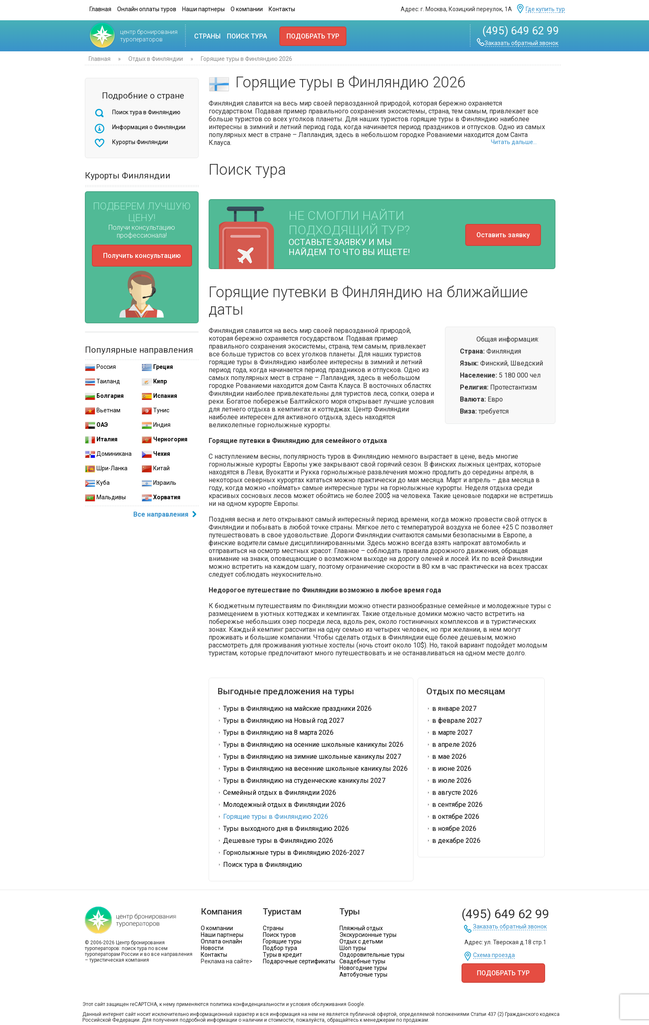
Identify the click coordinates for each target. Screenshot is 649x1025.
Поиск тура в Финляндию (146, 112)
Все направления (166, 515)
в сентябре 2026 (454, 804)
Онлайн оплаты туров (146, 9)
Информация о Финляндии (148, 127)
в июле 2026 (448, 780)
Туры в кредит (282, 954)
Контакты (282, 9)
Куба (97, 482)
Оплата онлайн (221, 941)
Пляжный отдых (361, 928)
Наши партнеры (203, 9)
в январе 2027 (451, 708)
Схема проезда (494, 955)
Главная (100, 9)
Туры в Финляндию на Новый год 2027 (280, 720)
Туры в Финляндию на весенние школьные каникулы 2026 (312, 768)
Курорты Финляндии (140, 142)
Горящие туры (282, 941)
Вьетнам (102, 410)
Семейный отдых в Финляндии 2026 (276, 792)
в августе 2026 (452, 792)
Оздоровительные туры (371, 954)
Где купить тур (545, 9)
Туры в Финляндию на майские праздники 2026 (294, 708)
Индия (156, 424)
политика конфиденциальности (247, 1004)
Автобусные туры (363, 974)
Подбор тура (280, 948)
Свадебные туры (362, 961)
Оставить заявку (503, 235)
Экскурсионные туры (368, 934)
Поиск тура (247, 36)
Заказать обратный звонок (521, 43)
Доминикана (108, 453)
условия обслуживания (318, 1004)
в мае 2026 (446, 756)
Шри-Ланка (106, 468)
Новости (212, 948)
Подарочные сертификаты (299, 961)
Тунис (155, 410)
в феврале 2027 (454, 720)
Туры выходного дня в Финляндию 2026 (283, 829)
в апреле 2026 (451, 744)
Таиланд (102, 381)
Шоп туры (352, 948)
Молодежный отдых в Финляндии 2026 (281, 804)
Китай (156, 468)
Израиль (159, 482)
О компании (247, 9)
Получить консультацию (142, 256)
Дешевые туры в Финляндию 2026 (275, 841)
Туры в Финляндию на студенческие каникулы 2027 (301, 780)
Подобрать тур (312, 36)
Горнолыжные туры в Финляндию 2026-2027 (290, 853)
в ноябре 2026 (451, 829)
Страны (207, 36)
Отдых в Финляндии (155, 58)
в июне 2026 (448, 768)
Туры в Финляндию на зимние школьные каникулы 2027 (309, 756)
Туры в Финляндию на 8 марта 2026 (275, 732)
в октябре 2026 (452, 816)
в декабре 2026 (453, 841)
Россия (100, 366)
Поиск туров (279, 934)
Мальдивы (105, 497)
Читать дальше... (514, 142)
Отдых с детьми (361, 941)
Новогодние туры (363, 968)
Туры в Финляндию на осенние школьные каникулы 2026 (310, 744)
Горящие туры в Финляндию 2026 (272, 816)
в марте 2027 (449, 732)
